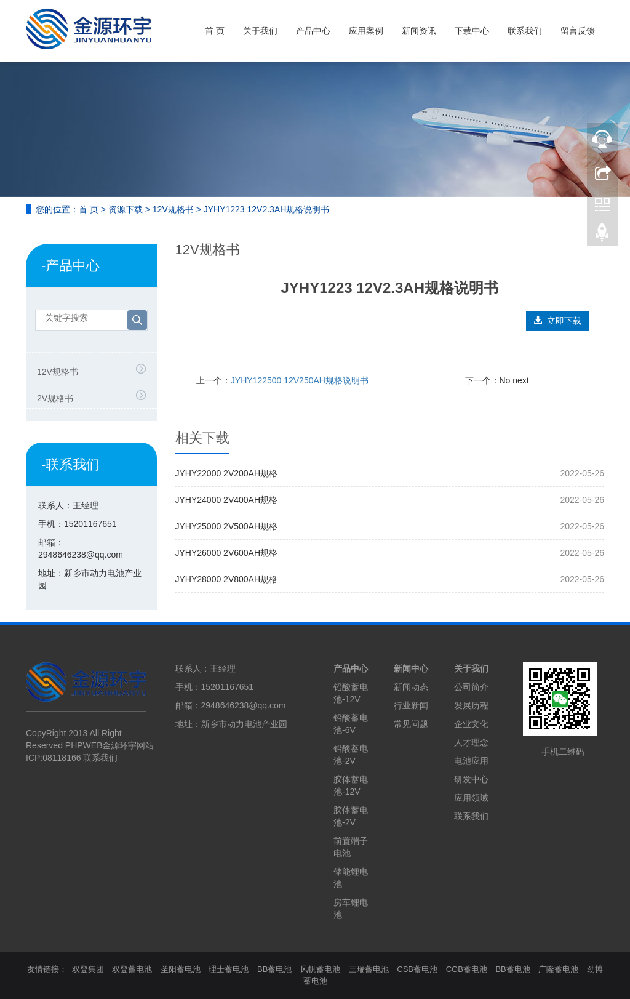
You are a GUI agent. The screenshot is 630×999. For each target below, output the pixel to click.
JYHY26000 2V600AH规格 (226, 553)
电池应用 (471, 761)
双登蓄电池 (132, 969)
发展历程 (471, 705)
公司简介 (471, 687)
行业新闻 (411, 705)
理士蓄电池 (229, 969)
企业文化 (471, 724)
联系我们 (525, 31)
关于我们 (260, 31)
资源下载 (125, 209)
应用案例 (366, 31)
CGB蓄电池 (466, 969)
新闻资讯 (419, 31)
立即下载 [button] (557, 321)
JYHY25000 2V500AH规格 (226, 526)
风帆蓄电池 (320, 969)
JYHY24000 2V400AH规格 (226, 500)
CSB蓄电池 (417, 969)
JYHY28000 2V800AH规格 (226, 579)
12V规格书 (173, 209)
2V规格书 (55, 398)
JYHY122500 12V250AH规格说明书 (300, 380)
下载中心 (472, 31)
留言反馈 (577, 31)
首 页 (215, 31)
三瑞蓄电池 (369, 969)
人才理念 (471, 742)
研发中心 (471, 779)
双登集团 (88, 969)
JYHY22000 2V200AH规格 (226, 473)
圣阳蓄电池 (181, 969)
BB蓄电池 (274, 969)
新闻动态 (411, 687)
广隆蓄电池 (558, 969)
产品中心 (313, 31)
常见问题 (411, 724)
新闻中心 (411, 668)
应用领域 (471, 798)
